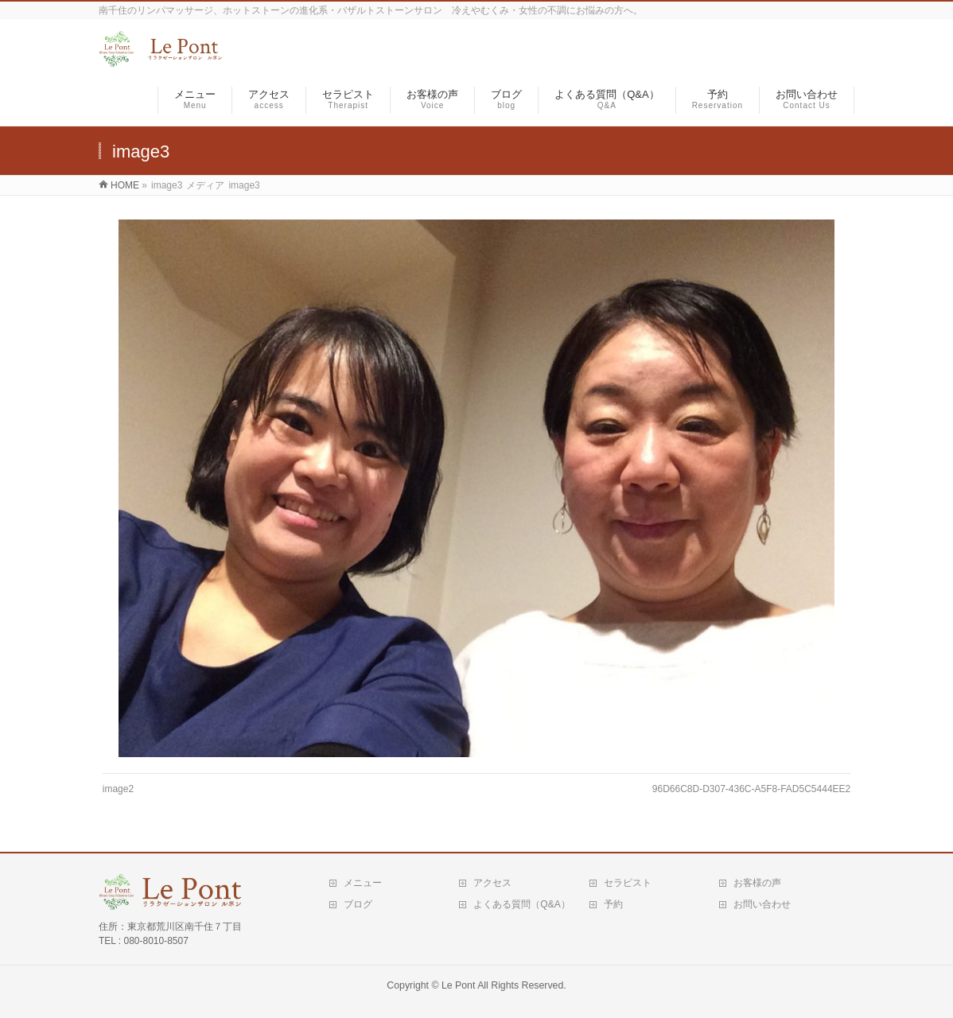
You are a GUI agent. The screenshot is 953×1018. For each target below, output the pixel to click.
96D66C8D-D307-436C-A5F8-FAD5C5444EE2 (751, 789)
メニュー (363, 882)
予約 (613, 904)
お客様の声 (757, 882)
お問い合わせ (762, 904)
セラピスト (628, 882)
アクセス (492, 882)
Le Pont (458, 985)
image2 (118, 789)
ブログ (358, 904)
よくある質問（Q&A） (521, 904)
